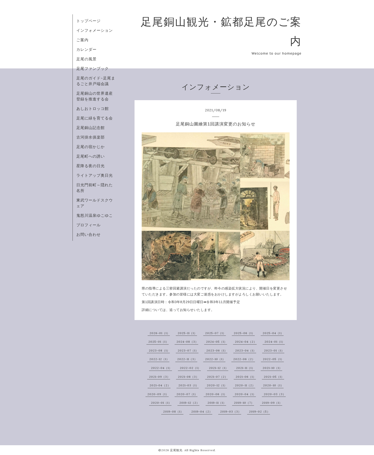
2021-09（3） (159, 376)
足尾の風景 (86, 59)
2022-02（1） (190, 368)
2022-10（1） (215, 359)
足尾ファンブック (92, 68)
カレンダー (86, 49)
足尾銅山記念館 (90, 127)
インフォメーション (94, 30)
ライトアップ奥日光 (94, 175)
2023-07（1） (188, 350)
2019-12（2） (189, 402)
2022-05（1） (273, 359)
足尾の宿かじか (90, 146)
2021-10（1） (272, 368)
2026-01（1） (160, 333)
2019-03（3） (230, 411)
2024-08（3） (187, 341)
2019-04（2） (201, 411)
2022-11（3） (187, 359)
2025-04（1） (273, 333)
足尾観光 (176, 450)
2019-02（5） (259, 411)
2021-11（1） (245, 368)
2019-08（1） (173, 411)
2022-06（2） (244, 359)
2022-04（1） (161, 368)
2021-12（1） (218, 368)
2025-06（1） (244, 333)
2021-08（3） (188, 376)
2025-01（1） (158, 341)
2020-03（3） (275, 394)
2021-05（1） (274, 376)
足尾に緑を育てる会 (94, 118)
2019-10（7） (244, 402)
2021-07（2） (217, 376)
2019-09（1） (272, 402)
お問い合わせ (88, 234)
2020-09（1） (158, 394)
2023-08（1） (159, 350)
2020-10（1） (273, 385)
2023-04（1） (245, 350)
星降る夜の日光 (90, 165)
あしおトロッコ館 (92, 108)
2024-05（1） (216, 341)
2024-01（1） (275, 341)
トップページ (88, 20)
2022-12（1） (159, 359)
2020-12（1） (217, 385)
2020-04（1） (245, 394)
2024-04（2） (246, 341)
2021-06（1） (246, 376)
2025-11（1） (187, 333)
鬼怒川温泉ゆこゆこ (94, 215)
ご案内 (82, 39)
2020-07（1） (187, 394)
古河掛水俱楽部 (90, 137)
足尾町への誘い (90, 156)
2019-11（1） (217, 402)
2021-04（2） (160, 385)
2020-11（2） (245, 385)
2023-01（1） (274, 350)
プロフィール (88, 224)
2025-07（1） (215, 333)
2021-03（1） (188, 385)
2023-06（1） (216, 350)
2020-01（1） (161, 402)
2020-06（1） (216, 394)
